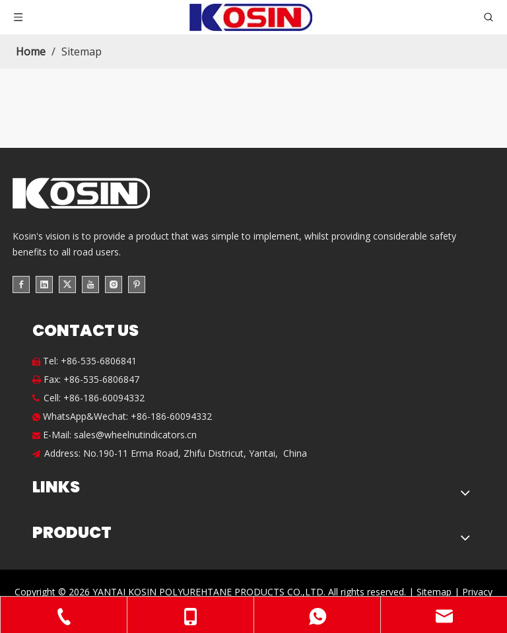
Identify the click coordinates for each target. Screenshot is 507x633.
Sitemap (434, 591)
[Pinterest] (136, 283)
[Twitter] (67, 283)
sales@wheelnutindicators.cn (135, 434)
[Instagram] (113, 283)
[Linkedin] (44, 283)
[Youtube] (90, 283)
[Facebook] (21, 283)
